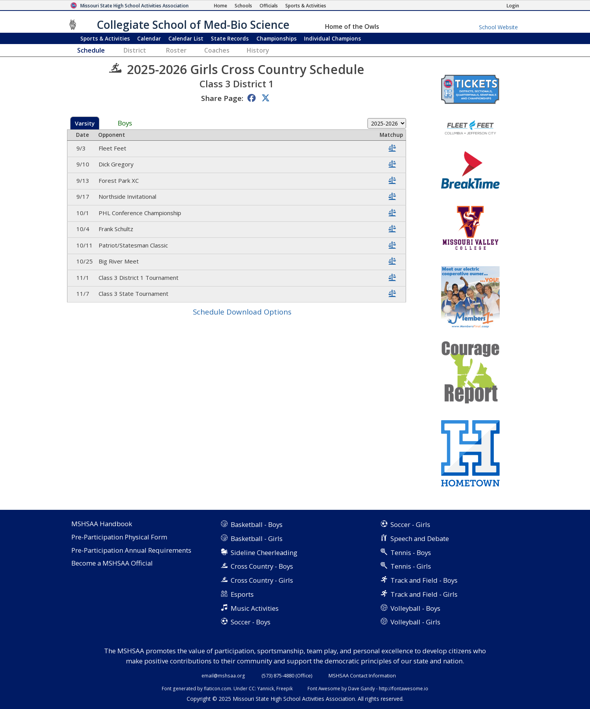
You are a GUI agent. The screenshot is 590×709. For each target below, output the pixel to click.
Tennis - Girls (410, 566)
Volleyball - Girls (415, 621)
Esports (242, 594)
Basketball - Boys (257, 524)
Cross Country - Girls (262, 580)
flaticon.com (217, 688)
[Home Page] (220, 5)
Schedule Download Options (242, 311)
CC (252, 688)
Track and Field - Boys (424, 580)
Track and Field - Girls (424, 594)
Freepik (284, 688)
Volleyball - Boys (415, 608)
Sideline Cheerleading (264, 552)
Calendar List (185, 38)
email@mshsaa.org (223, 675)
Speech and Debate (419, 538)
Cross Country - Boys (262, 566)
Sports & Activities (105, 38)
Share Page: (222, 98)
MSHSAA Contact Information (362, 675)
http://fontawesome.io (403, 688)
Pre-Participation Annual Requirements (131, 550)
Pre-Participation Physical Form (119, 537)
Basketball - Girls (257, 538)
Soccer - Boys (250, 621)
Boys (125, 123)
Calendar (149, 38)
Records (230, 38)
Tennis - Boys (410, 552)
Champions (332, 38)
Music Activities (255, 608)
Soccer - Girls (410, 524)
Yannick (265, 688)
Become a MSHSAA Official (112, 563)
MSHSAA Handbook (101, 524)
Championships (276, 38)
